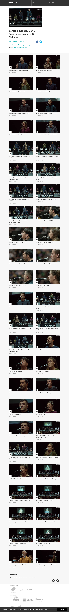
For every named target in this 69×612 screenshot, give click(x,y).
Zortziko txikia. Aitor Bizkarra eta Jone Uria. (47, 199)
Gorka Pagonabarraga (24, 45)
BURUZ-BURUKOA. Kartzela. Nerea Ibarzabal (47, 457)
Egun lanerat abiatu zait (20, 47)
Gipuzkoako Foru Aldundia (28, 599)
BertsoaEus (15, 2)
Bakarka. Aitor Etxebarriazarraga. (17, 435)
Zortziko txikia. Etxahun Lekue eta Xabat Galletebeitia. (19, 200)
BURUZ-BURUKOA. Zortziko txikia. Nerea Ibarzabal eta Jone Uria (46, 436)
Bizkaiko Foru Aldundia (41, 599)
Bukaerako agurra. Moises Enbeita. (18, 565)
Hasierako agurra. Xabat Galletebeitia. (18, 70)
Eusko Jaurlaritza (16, 599)
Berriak (35, 577)
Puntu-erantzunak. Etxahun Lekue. (17, 263)
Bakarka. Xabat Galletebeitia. (43, 349)
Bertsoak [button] (44, 3)
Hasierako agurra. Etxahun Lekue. (44, 91)
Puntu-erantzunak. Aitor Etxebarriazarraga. (20, 306)
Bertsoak (25, 577)
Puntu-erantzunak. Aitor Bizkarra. (17, 285)
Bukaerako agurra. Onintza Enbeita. (18, 521)
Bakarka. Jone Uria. (41, 414)
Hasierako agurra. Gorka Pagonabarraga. (19, 113)
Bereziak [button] (52, 3)
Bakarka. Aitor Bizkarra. (15, 414)
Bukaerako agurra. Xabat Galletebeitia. (45, 521)
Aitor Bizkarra (13, 45)
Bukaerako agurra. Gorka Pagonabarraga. (46, 478)
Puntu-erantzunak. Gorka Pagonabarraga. (46, 263)
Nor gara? (12, 577)
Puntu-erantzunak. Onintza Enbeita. (18, 242)
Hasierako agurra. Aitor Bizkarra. (44, 113)
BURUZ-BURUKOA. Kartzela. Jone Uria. (19, 478)
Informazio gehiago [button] (44, 609)
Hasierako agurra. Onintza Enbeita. (44, 70)
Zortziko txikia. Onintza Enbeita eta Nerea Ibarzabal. (46, 178)
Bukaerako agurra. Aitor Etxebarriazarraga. (20, 500)
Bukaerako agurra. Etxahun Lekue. (17, 543)
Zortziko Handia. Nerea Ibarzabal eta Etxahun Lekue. (47, 157)
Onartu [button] (62, 609)
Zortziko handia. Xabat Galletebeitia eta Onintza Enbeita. (21, 157)
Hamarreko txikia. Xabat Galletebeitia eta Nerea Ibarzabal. (48, 307)
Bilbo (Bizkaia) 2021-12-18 (16, 41)
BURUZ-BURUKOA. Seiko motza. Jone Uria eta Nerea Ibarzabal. (20, 458)
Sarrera (29, 3)
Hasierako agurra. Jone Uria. (16, 134)
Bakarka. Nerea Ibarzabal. (42, 371)
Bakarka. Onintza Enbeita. (15, 371)
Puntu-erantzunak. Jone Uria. (43, 285)
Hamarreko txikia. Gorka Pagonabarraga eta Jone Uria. (47, 329)
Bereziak (31, 577)
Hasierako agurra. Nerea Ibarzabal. (18, 91)
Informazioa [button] (36, 3)
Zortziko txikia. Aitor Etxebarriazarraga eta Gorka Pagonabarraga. (19, 221)
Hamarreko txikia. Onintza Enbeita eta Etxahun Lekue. (21, 329)
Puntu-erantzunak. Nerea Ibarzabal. (45, 242)
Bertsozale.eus (14, 590)
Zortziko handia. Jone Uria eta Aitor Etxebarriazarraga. (18, 178)
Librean (26, 590)
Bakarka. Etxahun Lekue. (15, 392)
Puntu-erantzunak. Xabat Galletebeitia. (46, 220)
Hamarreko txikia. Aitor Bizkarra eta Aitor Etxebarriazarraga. (19, 350)
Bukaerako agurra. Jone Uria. (43, 543)
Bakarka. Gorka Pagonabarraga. (44, 392)
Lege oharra (19, 577)
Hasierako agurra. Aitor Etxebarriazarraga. (46, 134)
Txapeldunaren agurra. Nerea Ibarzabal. (46, 565)
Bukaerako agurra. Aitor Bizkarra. (44, 500)
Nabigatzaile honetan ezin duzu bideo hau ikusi (25, 17)
